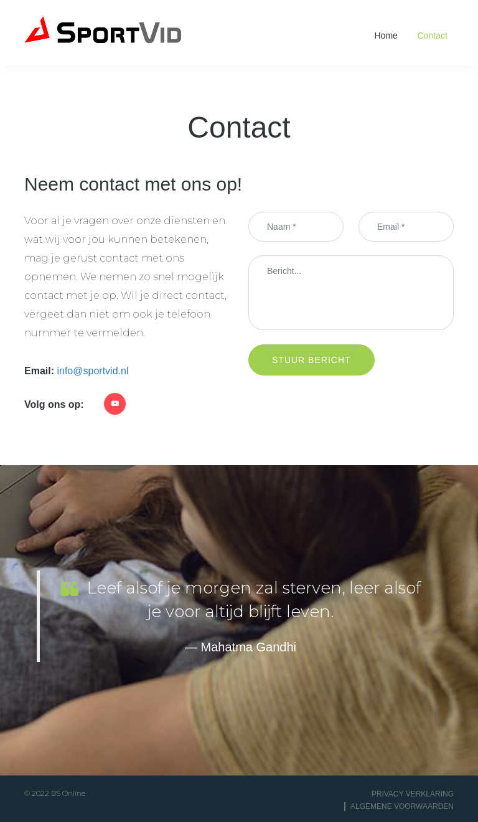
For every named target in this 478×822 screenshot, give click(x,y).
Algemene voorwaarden (402, 806)
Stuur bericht (311, 360)
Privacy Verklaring (413, 794)
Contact (433, 35)
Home (386, 35)
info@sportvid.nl (92, 371)
